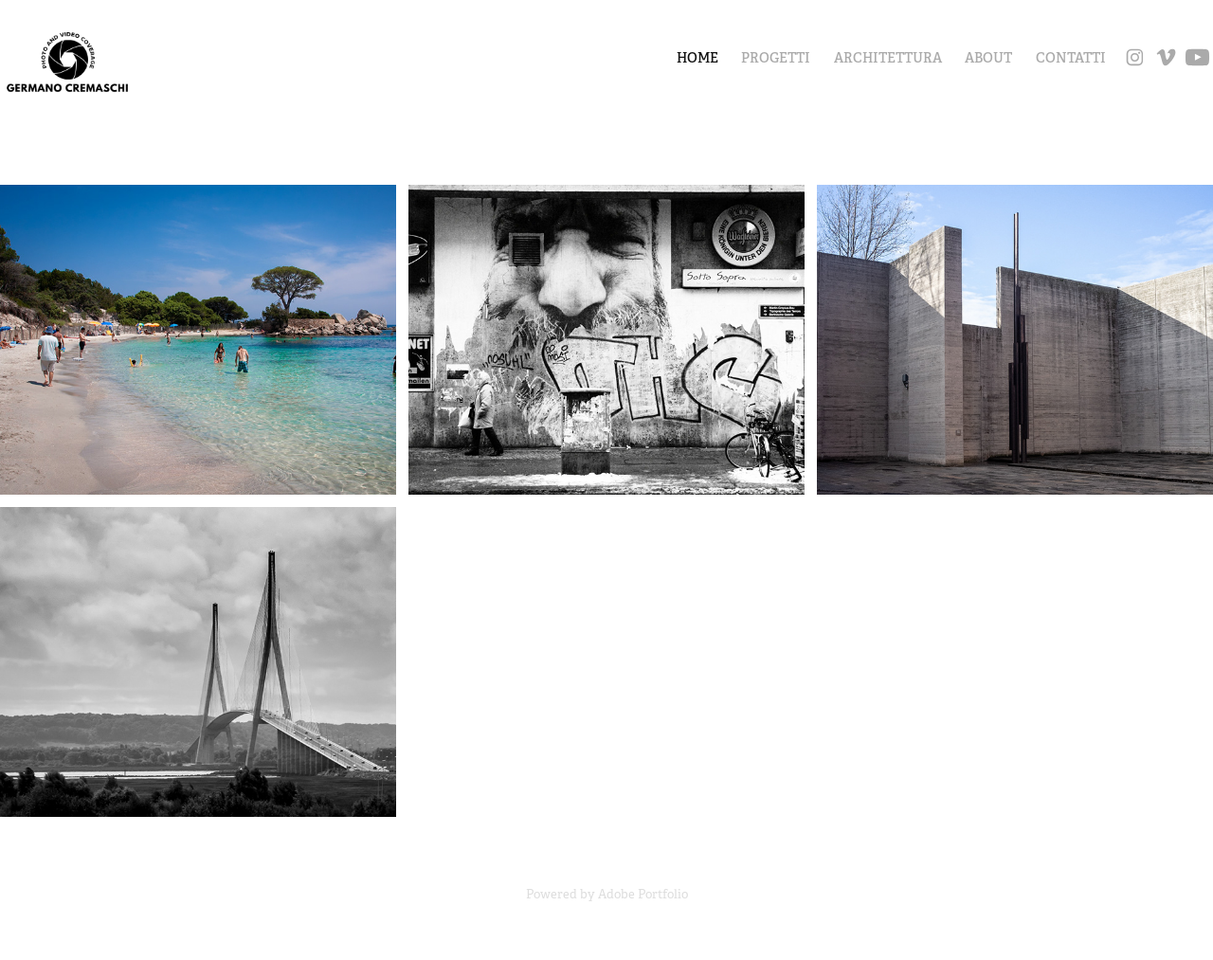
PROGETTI (775, 57)
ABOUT (988, 57)
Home (697, 57)
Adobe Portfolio (643, 894)
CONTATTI (1071, 57)
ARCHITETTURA (888, 57)
